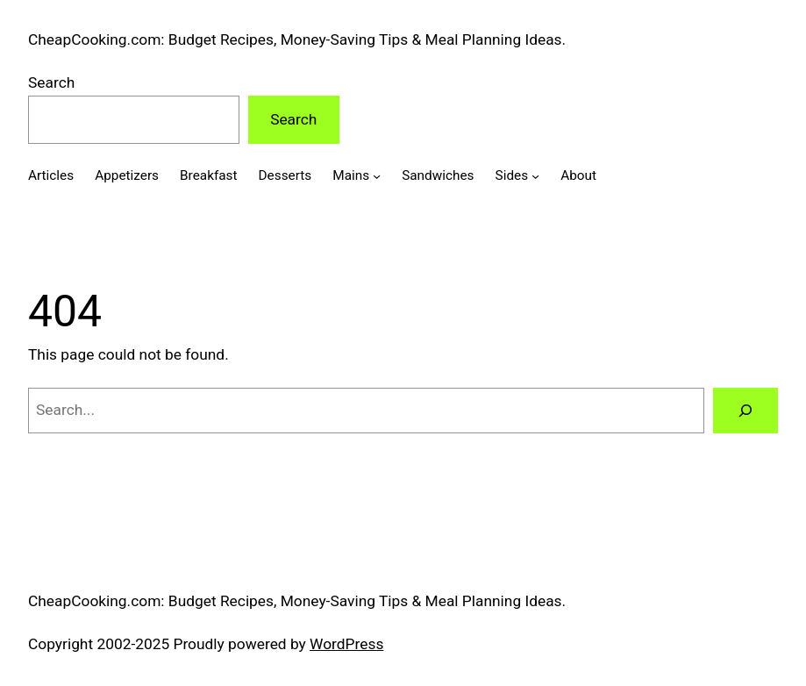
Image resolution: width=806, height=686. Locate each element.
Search (51, 82)
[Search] (745, 410)
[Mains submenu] (377, 176)
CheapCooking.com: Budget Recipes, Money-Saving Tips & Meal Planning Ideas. (297, 39)
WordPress (346, 644)
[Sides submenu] (535, 176)
